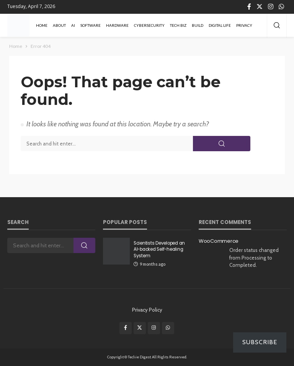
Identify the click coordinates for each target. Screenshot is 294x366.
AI (73, 25)
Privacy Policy (147, 310)
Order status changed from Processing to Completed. (254, 257)
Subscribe (259, 342)
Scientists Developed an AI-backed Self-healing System (159, 249)
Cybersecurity (149, 25)
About (59, 25)
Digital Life (220, 25)
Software (90, 25)
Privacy (244, 25)
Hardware (117, 25)
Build (197, 25)
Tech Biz (178, 25)
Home (41, 25)
